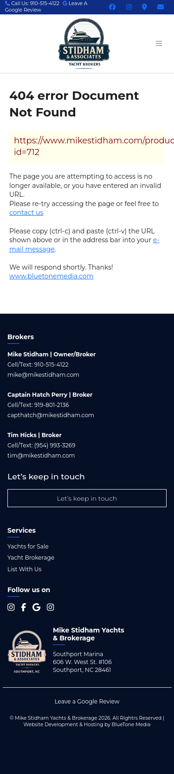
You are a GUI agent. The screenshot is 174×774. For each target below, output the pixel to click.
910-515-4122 (51, 364)
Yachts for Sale (28, 546)
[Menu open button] (159, 44)
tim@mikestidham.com (41, 455)
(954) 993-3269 (55, 445)
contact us (26, 212)
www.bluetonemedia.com (51, 276)
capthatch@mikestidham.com (50, 415)
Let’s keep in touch (87, 498)
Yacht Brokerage (30, 557)
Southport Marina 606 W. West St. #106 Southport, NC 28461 (82, 662)
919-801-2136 (51, 404)
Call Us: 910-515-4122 (32, 3)
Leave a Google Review (86, 701)
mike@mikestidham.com (43, 374)
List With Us (24, 569)
